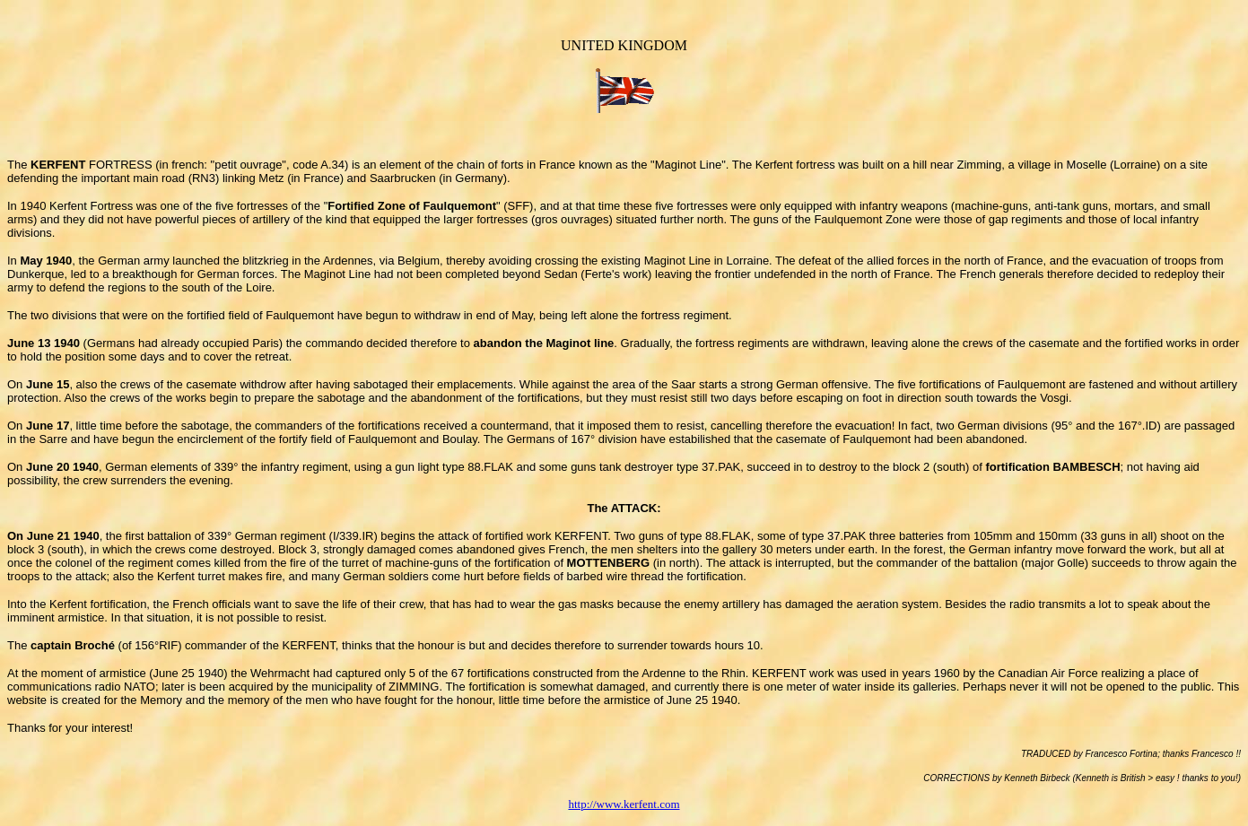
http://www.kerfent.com (623, 804)
